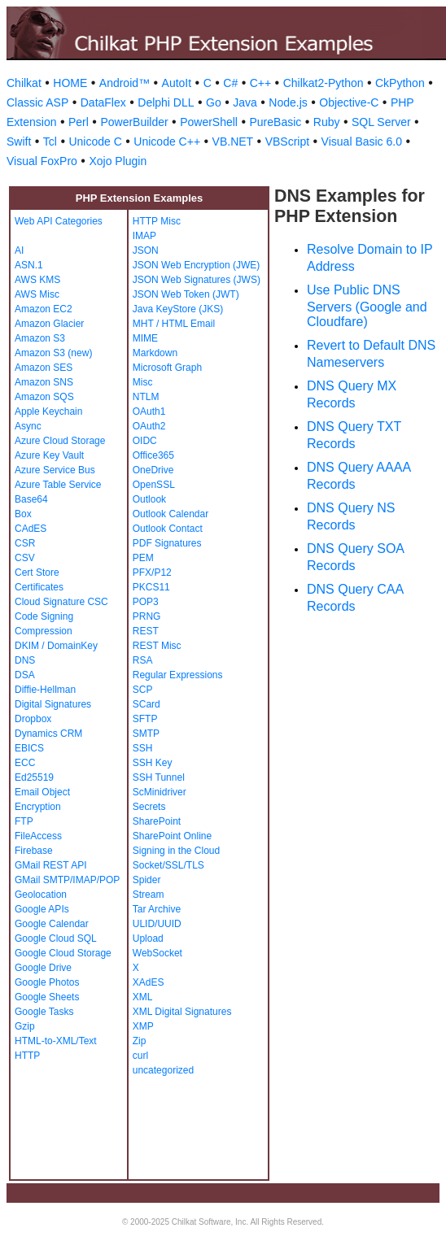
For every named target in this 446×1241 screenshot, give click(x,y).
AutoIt (177, 82)
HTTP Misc (157, 221)
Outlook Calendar (170, 514)
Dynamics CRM (48, 733)
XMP (143, 1026)
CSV (25, 558)
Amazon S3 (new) (53, 353)
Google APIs (42, 909)
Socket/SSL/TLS (168, 865)
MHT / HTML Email (174, 323)
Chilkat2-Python (323, 82)
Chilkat (24, 82)
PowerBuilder (134, 121)
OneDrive (153, 470)
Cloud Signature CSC (61, 601)
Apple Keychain (48, 411)
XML (143, 997)
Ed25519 (34, 777)
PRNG (147, 616)
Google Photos (47, 982)
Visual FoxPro (42, 161)
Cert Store (37, 572)
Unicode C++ (166, 141)
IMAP (144, 236)
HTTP (27, 1055)
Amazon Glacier (49, 323)
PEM (143, 558)
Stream (148, 894)
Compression (43, 631)
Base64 (31, 499)
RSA (143, 660)
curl (140, 1055)
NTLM (146, 397)
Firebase (34, 850)
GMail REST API (50, 865)
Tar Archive (157, 909)
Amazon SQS (44, 397)
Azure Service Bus (55, 470)
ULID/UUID (157, 924)
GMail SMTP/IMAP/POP (67, 880)
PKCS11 (151, 587)
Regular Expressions (178, 675)
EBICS (29, 748)
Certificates (39, 587)
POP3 (146, 601)
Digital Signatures (53, 704)
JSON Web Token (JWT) (186, 294)
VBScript (287, 141)
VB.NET (233, 141)
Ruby (326, 121)
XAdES (148, 982)
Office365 (153, 455)
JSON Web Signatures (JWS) (196, 279)
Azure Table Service (58, 484)
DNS (25, 660)
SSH (143, 748)
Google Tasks (44, 1011)
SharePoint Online (172, 836)
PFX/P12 (152, 572)
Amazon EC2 (43, 309)
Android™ (124, 82)
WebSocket (157, 953)
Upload (148, 938)
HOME (70, 82)
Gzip (25, 1026)
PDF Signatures (167, 543)
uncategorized (163, 1070)
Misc (143, 382)
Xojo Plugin (117, 161)
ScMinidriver (159, 792)
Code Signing (44, 616)
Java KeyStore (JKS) (178, 309)
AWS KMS (37, 279)
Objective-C (348, 102)
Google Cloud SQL (56, 938)
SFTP (145, 719)
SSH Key (153, 763)
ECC (25, 763)
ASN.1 (29, 265)
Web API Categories (59, 221)
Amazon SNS (44, 382)
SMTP (146, 733)
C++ (260, 82)
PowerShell (209, 121)
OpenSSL (154, 484)
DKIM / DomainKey (56, 645)
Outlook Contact (168, 528)
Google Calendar (52, 924)
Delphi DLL (166, 102)
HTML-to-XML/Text (56, 1041)
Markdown (155, 353)
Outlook (149, 499)
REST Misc (157, 645)
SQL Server (381, 121)
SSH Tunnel (159, 777)
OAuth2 (149, 426)
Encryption (38, 806)
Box (23, 514)
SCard (146, 704)
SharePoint (157, 821)
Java (245, 102)
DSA (25, 675)
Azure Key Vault (49, 455)
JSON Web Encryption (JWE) (196, 265)
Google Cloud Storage (63, 953)
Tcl (50, 141)
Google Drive (43, 967)
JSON (146, 250)
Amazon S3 (40, 338)
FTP (24, 821)
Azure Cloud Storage (60, 440)
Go (213, 102)
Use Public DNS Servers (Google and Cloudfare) (367, 306)
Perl (78, 121)
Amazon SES (43, 367)
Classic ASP (37, 102)
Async (28, 426)
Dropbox (33, 719)
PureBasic (275, 121)
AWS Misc (37, 294)
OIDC (145, 440)
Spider (147, 880)
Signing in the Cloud (176, 850)
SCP (143, 689)
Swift (19, 141)
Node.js (288, 102)
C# (230, 82)
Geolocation (41, 894)
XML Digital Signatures (182, 1011)
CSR (25, 543)
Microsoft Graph (167, 367)
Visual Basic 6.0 (361, 141)
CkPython (400, 82)
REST (146, 631)
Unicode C (94, 141)
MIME (145, 338)
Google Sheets (47, 997)
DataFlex (103, 102)
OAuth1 (149, 411)
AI (19, 250)
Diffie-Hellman (45, 689)
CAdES (30, 528)
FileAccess (38, 836)
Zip (139, 1041)
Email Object (42, 792)
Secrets (149, 806)
